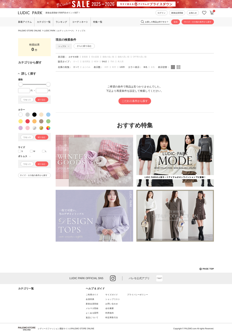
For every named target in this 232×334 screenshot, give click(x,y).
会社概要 (109, 308)
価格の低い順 (108, 57)
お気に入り (204, 13)
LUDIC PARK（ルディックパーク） (59, 31)
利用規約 (109, 313)
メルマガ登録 (92, 308)
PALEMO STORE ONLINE (29, 31)
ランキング (61, 22)
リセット (27, 100)
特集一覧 (97, 22)
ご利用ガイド (92, 295)
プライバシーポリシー (137, 295)
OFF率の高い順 (140, 57)
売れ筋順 (95, 57)
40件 (106, 67)
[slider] (20, 84)
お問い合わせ (111, 304)
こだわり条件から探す (135, 101)
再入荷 (121, 61)
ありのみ (86, 67)
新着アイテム (25, 22)
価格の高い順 (123, 57)
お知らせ (193, 13)
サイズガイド (111, 295)
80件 (114, 67)
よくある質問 (92, 313)
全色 (153, 67)
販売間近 (86, 61)
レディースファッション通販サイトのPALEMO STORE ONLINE (66, 328)
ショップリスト (112, 299)
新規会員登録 (177, 13)
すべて (76, 61)
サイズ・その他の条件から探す (197, 22)
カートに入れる (212, 13)
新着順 (85, 57)
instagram (113, 278)
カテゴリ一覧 (44, 22)
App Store (159, 278)
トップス (81, 31)
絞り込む (42, 100)
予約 (112, 61)
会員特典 (90, 299)
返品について (92, 317)
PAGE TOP (206, 269)
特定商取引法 (111, 317)
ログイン (161, 13)
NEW (96, 61)
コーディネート (80, 22)
